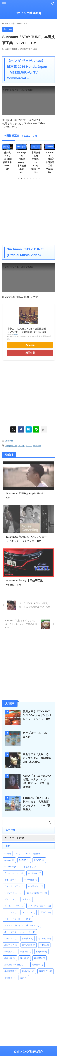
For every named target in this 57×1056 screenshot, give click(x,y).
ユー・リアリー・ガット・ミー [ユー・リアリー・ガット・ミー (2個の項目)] (19, 932)
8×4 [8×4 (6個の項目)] (7, 853)
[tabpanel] (35, 159)
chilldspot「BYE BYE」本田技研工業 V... (21, 162)
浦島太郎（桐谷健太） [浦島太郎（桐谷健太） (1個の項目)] (15, 964)
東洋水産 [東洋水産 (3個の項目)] (25, 951)
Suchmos (9, 441)
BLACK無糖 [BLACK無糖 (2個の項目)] (33, 853)
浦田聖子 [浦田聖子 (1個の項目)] (37, 964)
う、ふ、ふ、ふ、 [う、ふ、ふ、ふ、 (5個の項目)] (13, 873)
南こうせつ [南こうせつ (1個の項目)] (44, 938)
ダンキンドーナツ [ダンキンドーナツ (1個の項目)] (13, 906)
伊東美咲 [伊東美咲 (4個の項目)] (27, 938)
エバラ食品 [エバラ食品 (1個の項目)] (30, 880)
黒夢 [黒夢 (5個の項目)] (23, 978)
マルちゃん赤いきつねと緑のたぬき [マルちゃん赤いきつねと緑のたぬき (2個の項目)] (21, 925)
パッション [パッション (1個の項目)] (10, 912)
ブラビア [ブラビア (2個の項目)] (45, 912)
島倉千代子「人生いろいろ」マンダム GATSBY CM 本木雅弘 (38, 758)
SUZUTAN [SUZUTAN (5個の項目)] (10, 866)
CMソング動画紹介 (28, 13)
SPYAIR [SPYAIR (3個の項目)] (39, 860)
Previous (5, 158)
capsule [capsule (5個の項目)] (9, 860)
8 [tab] (39, 178)
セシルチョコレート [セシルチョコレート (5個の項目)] (36, 893)
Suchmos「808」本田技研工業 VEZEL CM (50, 162)
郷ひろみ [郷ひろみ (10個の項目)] (28, 971)
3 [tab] (24, 178)
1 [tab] (18, 178)
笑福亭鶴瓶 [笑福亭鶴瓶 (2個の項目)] (10, 971)
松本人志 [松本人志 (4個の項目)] (9, 958)
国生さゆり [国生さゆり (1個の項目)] (28, 945)
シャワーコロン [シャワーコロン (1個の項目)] (12, 893)
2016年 (21, 446)
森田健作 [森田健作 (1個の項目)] (39, 958)
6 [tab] (33, 178)
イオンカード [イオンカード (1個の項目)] (11, 880)
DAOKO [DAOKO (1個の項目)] (24, 860)
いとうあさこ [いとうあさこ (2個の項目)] (28, 866)
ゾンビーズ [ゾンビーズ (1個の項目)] (10, 899)
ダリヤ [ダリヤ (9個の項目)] (26, 899)
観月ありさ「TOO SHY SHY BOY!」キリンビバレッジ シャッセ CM (38, 715)
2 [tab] (21, 178)
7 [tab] (36, 178)
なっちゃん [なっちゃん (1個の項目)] (34, 873)
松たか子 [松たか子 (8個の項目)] (41, 951)
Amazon (30, 345)
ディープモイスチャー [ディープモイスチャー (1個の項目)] (39, 906)
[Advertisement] (28, 212)
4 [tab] (27, 178)
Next (52, 158)
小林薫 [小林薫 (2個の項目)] (44, 945)
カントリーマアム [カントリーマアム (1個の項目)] (13, 886)
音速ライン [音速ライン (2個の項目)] (45, 971)
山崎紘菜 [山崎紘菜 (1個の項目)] (9, 951)
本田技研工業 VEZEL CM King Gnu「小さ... (36, 162)
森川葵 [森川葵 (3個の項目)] (24, 958)
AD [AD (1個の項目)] (18, 853)
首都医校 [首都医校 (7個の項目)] (9, 978)
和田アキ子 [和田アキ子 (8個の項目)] (10, 945)
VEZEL (29, 446)
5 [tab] (30, 178)
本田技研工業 (11, 446)
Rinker (16, 334)
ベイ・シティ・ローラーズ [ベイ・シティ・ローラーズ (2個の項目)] (17, 919)
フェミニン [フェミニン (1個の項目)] (28, 912)
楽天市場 (30, 352)
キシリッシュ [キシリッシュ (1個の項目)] (35, 886)
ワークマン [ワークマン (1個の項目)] (10, 938)
